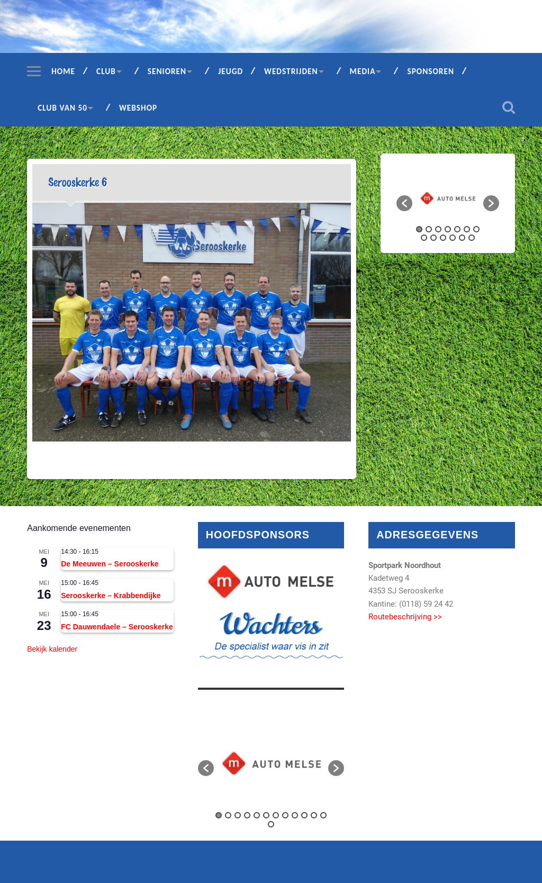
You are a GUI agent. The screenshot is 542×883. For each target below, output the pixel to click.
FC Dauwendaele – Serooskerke (117, 627)
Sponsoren (430, 71)
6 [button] (467, 229)
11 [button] (452, 238)
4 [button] (448, 229)
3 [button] (438, 229)
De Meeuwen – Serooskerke (109, 564)
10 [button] (443, 238)
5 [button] (457, 229)
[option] (447, 198)
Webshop (138, 108)
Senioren (167, 71)
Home (63, 71)
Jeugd (230, 71)
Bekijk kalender (52, 649)
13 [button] (471, 238)
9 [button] (433, 238)
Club (106, 71)
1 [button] (419, 229)
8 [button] (424, 238)
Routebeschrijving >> (405, 616)
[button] (404, 203)
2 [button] (429, 229)
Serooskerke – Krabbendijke (110, 595)
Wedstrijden (291, 71)
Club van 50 (62, 108)
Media (363, 71)
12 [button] (462, 238)
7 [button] (476, 229)
